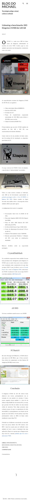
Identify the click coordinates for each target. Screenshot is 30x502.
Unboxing (5, 447)
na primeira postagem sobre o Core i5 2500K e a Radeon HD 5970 (15, 197)
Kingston (13, 445)
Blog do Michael (9, 5)
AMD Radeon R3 (16, 274)
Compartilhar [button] (6, 449)
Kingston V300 (17, 269)
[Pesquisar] (23, 3)
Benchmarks (6, 445)
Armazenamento (11, 442)
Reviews (19, 445)
